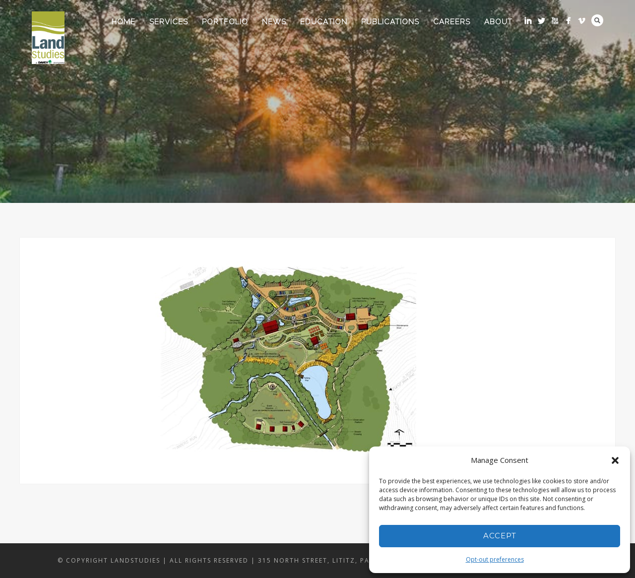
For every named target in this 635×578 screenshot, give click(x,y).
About (498, 21)
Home (123, 21)
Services (168, 21)
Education (323, 21)
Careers (451, 21)
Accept (499, 535)
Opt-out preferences (495, 559)
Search (597, 20)
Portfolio (225, 21)
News (274, 21)
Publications (390, 21)
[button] (615, 460)
